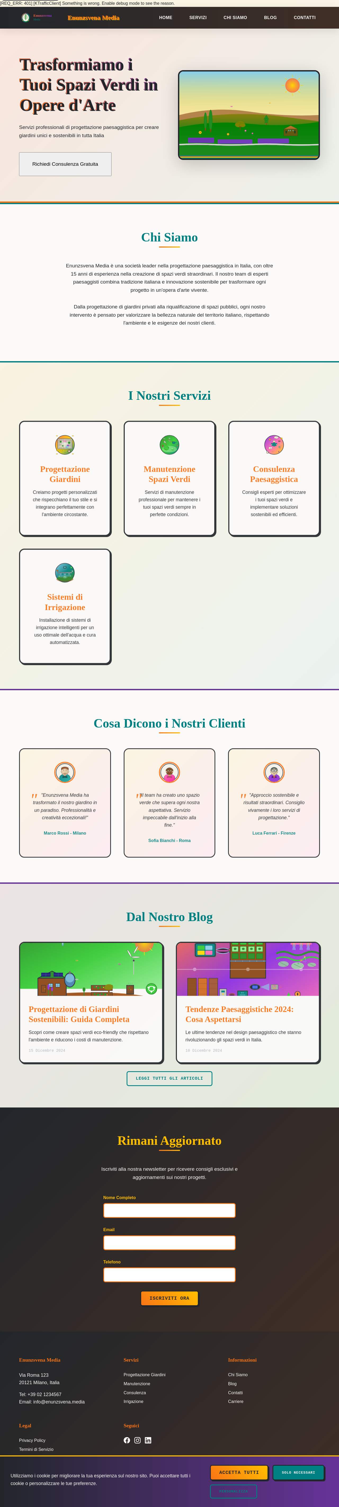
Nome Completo (119, 1199)
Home (165, 17)
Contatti (305, 17)
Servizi (198, 17)
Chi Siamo (235, 17)
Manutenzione (137, 1385)
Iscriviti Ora (169, 1299)
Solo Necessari (298, 1473)
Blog (270, 17)
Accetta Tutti (239, 1472)
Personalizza (233, 1491)
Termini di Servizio (36, 1450)
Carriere (235, 1403)
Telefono (112, 1263)
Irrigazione (134, 1403)
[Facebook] (127, 1441)
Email (109, 1231)
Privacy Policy (32, 1441)
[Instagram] (137, 1441)
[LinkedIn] (148, 1441)
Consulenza (135, 1394)
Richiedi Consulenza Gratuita (65, 164)
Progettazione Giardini (145, 1376)
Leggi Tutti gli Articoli (169, 1080)
